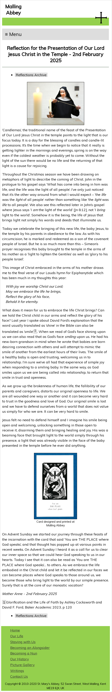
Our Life (16, 636)
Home (15, 630)
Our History (19, 659)
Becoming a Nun (23, 653)
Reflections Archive (31, 75)
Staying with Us (23, 642)
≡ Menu (13, 34)
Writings (17, 670)
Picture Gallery (22, 665)
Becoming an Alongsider (30, 647)
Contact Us (19, 676)
